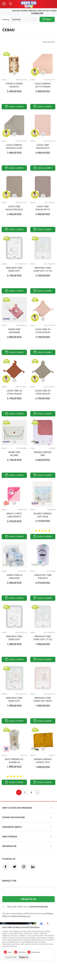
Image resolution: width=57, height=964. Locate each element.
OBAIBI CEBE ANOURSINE (14, 331)
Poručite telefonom (28, 10)
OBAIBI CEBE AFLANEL (14, 453)
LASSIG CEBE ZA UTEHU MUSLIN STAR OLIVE (42, 393)
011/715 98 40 (29, 13)
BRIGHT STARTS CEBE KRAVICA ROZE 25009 (14, 516)
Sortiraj (5, 19)
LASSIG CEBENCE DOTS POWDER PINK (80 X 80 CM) (42, 86)
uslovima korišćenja (38, 906)
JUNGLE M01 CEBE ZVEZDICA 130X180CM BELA (43, 578)
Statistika (22, 952)
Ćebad (4, 80)
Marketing (35, 952)
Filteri (47, 19)
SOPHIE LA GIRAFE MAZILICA (14, 85)
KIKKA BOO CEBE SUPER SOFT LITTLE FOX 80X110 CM (42, 639)
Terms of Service (18, 916)
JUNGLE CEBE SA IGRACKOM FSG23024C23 (14, 578)
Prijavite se (28, 899)
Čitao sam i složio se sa (27, 907)
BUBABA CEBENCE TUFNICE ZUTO (43, 760)
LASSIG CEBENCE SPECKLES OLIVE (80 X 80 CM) (14, 148)
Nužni (9, 952)
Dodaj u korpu (14, 107)
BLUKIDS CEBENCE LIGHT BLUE (43, 515)
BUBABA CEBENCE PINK (43, 453)
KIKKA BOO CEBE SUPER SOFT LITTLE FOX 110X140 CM (42, 271)
